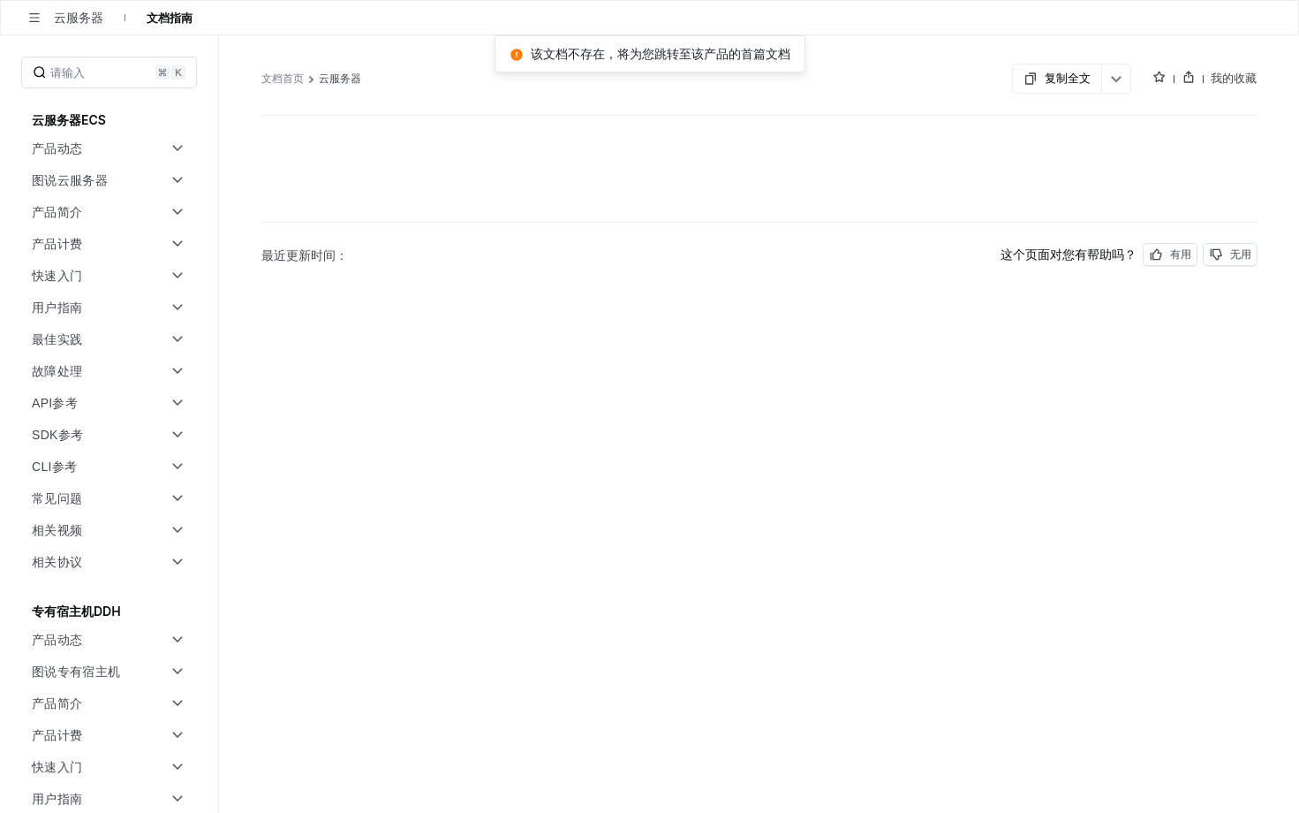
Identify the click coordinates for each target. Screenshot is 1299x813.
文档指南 (170, 18)
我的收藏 (1234, 78)
